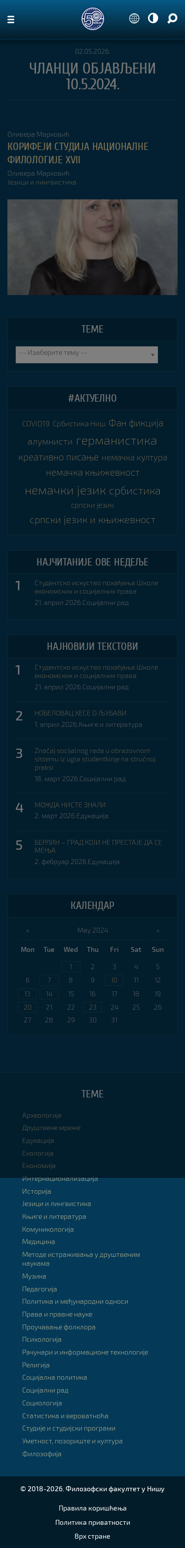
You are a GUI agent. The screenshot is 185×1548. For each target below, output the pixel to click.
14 (49, 993)
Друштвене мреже (51, 1127)
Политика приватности (92, 1522)
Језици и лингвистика (41, 182)
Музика (34, 1276)
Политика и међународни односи (75, 1301)
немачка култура (134, 457)
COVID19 (36, 423)
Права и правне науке (57, 1314)
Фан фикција (136, 422)
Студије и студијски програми (68, 1428)
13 (27, 993)
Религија (36, 1364)
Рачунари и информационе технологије (85, 1352)
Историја (36, 1191)
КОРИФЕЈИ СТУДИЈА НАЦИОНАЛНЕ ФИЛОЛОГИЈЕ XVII (77, 153)
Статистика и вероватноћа (65, 1415)
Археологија (42, 1115)
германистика (116, 439)
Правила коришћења (93, 1508)
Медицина (38, 1241)
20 (28, 1007)
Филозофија (42, 1453)
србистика (135, 490)
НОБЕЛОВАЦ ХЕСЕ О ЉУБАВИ (81, 713)
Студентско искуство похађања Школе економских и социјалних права (96, 587)
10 (114, 980)
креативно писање (58, 456)
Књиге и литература (110, 724)
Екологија (38, 1153)
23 (93, 1007)
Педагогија (39, 1288)
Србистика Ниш (79, 423)
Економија (39, 1165)
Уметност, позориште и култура (72, 1440)
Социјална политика (54, 1377)
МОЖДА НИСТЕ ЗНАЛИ (70, 805)
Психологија (42, 1339)
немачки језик (65, 489)
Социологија (42, 1402)
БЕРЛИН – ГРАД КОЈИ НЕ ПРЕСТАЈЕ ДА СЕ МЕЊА (98, 846)
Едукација (92, 815)
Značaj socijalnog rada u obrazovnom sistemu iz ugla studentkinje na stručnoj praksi (95, 759)
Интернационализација (60, 1178)
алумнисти (50, 441)
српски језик (92, 504)
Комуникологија (48, 1229)
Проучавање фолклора (59, 1326)
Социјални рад (105, 602)
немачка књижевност (93, 472)
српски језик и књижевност (93, 519)
